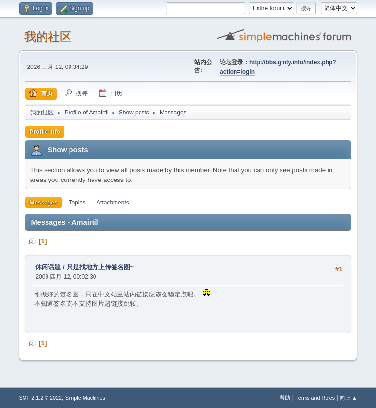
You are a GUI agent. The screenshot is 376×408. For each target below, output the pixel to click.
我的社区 (47, 36)
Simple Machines (85, 398)
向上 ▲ (348, 398)
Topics (77, 202)
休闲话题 (48, 267)
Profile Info (44, 131)
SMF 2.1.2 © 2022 (40, 398)
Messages (43, 202)
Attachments (112, 202)
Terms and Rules (315, 398)
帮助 (285, 398)
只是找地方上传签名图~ (100, 267)
